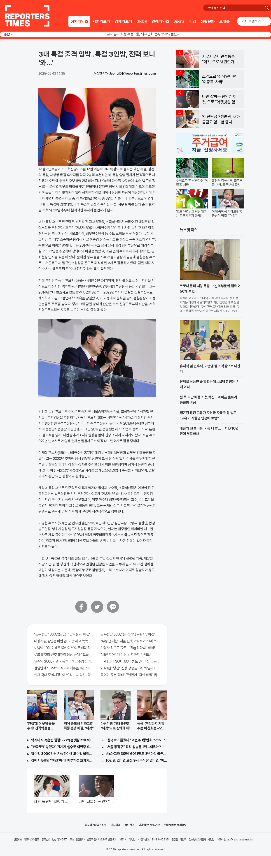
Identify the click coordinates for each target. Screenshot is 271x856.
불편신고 (129, 825)
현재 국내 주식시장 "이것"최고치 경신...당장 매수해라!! (64, 675)
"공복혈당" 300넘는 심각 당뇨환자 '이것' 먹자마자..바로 (64, 634)
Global (142, 21)
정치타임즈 (79, 21)
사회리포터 (101, 21)
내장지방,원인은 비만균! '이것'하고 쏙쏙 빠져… (64, 641)
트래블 (224, 21)
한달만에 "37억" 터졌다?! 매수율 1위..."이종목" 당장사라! (64, 668)
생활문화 (208, 21)
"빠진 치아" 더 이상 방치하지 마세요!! (125, 654)
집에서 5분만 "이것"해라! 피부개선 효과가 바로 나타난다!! (62, 760)
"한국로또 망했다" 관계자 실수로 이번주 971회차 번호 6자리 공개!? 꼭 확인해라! (62, 747)
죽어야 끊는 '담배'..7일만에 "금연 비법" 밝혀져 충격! (130, 675)
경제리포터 (123, 21)
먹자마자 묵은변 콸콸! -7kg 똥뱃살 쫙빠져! (61, 740)
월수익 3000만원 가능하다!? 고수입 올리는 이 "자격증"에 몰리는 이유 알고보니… (64, 661)
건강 (192, 21)
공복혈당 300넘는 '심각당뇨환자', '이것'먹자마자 (130, 634)
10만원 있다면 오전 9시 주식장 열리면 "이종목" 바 (136, 760)
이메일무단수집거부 (149, 825)
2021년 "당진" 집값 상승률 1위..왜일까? (127, 668)
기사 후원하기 (251, 21)
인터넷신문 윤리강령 (175, 825)
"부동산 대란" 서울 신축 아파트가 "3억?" (128, 641)
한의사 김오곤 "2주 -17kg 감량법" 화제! (127, 648)
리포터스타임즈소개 (95, 825)
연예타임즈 (160, 21)
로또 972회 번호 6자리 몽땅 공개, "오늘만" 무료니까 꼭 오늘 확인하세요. (64, 654)
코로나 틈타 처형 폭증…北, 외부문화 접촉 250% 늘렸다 (142, 34)
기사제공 (115, 825)
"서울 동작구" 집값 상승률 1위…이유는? (133, 747)
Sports (179, 21)
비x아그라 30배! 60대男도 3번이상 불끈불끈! (130, 661)
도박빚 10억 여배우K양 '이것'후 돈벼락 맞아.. (64, 648)
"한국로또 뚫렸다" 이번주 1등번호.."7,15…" (135, 740)
